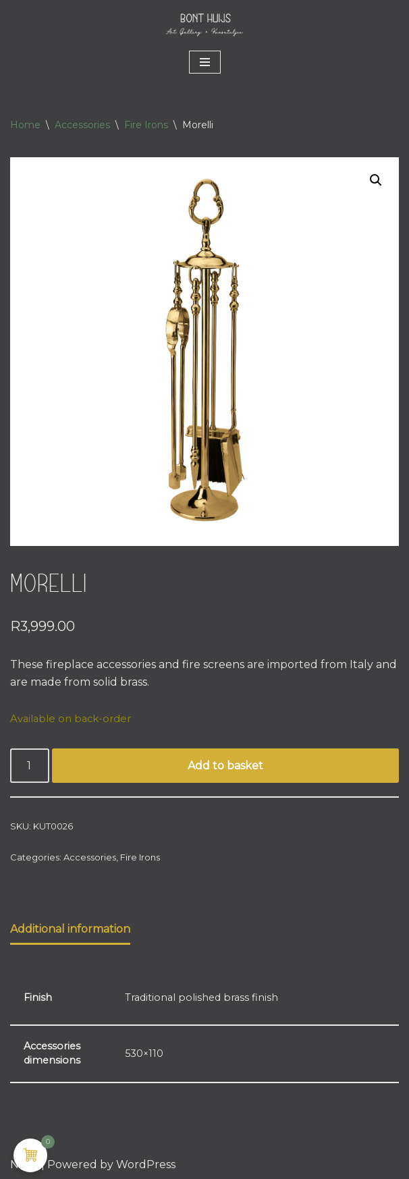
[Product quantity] (29, 766)
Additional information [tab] (70, 929)
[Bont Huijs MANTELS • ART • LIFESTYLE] (204, 23)
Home (25, 125)
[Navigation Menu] (205, 62)
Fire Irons (146, 125)
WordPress (145, 1164)
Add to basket (225, 765)
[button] (376, 180)
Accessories (82, 125)
